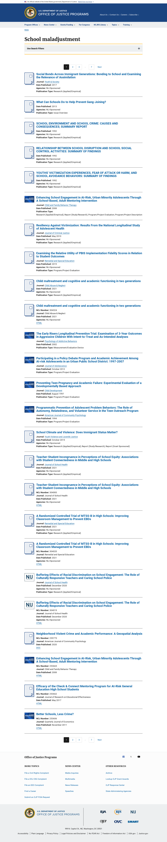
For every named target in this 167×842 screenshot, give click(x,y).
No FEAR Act (94, 833)
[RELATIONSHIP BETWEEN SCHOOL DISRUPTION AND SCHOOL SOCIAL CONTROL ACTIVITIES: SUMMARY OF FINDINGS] (29, 158)
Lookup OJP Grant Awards (117, 779)
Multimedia (70, 779)
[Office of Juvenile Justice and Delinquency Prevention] (103, 824)
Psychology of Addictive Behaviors (61, 341)
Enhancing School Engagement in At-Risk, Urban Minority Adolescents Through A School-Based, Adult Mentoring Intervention (88, 199)
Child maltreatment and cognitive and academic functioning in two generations (88, 281)
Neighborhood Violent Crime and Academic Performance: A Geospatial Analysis (89, 633)
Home (26, 30)
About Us (103, 15)
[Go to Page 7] (91, 67)
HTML (39, 323)
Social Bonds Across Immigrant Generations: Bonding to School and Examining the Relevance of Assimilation (88, 75)
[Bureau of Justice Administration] (103, 814)
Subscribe (133, 15)
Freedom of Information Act (114, 833)
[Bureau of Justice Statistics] (118, 815)
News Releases (71, 785)
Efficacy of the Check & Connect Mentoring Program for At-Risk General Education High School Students (84, 688)
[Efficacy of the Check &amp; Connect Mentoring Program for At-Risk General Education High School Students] (29, 696)
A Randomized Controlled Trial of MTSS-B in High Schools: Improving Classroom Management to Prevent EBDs (82, 517)
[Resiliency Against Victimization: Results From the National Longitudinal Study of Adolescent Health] (29, 235)
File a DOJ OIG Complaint (35, 779)
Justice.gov (143, 833)
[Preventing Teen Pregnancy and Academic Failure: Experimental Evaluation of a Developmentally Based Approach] (29, 385)
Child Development (53, 390)
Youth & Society (52, 82)
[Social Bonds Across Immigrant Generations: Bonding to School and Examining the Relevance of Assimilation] (29, 84)
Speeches (69, 791)
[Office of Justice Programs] (30, 13)
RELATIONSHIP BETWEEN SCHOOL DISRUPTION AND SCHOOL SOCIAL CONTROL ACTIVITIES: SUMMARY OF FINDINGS (84, 149)
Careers (124, 15)
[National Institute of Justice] (133, 814)
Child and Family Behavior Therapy (60, 205)
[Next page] (101, 67)
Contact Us (114, 15)
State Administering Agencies (118, 791)
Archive (109, 773)
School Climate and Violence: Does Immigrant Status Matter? (77, 432)
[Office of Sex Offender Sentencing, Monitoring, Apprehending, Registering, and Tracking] (133, 823)
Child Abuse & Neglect (55, 285)
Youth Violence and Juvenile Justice (61, 436)
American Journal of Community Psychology (65, 415)
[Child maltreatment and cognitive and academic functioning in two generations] (29, 291)
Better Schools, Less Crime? (55, 714)
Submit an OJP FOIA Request (37, 797)
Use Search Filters (35, 48)
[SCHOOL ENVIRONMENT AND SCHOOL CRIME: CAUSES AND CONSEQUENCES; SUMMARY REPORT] (29, 133)
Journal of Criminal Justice (57, 233)
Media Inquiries (71, 773)
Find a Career (30, 791)
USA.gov (132, 833)
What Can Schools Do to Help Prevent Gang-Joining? (71, 102)
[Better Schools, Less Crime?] (29, 716)
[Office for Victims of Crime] (118, 823)
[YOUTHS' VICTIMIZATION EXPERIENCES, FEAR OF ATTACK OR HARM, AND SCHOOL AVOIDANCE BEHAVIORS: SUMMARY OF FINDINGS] (29, 183)
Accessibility (23, 833)
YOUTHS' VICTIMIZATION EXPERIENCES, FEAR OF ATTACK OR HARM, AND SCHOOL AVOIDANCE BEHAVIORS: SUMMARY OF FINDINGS (86, 174)
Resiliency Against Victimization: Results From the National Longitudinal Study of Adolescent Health (88, 227)
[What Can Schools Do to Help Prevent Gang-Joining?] (29, 112)
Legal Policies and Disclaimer (73, 833)
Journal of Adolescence (56, 366)
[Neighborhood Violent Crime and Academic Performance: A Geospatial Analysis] (29, 643)
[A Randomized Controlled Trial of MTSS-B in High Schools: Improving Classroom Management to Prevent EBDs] (29, 526)
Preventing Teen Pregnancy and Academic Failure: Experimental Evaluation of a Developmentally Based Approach (89, 384)
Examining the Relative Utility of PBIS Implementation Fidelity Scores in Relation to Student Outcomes (89, 254)
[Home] (63, 12)
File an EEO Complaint (34, 785)
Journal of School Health (56, 464)
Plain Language (37, 833)
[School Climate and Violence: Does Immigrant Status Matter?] (29, 442)
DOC (38, 647)
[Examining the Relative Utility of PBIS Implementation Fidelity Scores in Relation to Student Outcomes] (29, 263)
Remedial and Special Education (59, 261)
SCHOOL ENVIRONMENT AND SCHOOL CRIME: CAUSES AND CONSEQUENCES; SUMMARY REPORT (77, 125)
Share (142, 16)
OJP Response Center (115, 785)
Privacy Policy (52, 833)
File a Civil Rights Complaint (36, 773)
